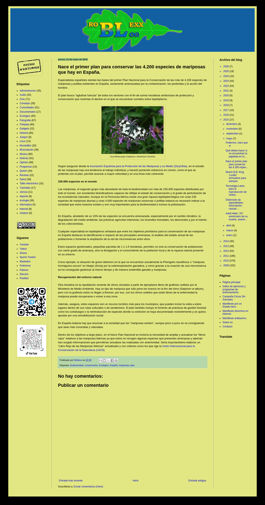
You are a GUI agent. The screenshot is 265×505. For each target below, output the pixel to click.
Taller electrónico (29, 183)
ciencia (23, 191)
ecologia (24, 200)
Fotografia (25, 120)
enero (229, 235)
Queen (23, 170)
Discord (24, 274)
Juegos (24, 137)
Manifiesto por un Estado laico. (232, 305)
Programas (26, 166)
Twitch (23, 248)
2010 (226, 260)
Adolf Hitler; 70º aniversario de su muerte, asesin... (237, 216)
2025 (226, 71)
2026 (226, 66)
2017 (226, 110)
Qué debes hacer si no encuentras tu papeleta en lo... (236, 153)
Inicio (136, 480)
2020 (226, 95)
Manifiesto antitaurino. (235, 318)
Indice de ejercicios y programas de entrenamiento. (234, 289)
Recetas (24, 175)
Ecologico (104, 365)
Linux (23, 141)
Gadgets (24, 128)
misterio (24, 213)
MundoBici (25, 145)
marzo (230, 230)
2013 (226, 246)
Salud (23, 179)
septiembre (232, 133)
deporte (24, 196)
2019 (226, 100)
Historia (24, 132)
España (114, 365)
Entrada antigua (197, 480)
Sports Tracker (28, 257)
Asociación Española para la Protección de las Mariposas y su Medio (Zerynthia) (138, 166)
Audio (23, 94)
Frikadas (24, 124)
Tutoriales (25, 187)
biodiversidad (76, 365)
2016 (226, 114)
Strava (23, 253)
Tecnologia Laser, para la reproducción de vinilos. (236, 190)
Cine (22, 99)
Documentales (28, 111)
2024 (226, 76)
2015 (226, 119)
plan (132, 365)
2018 (226, 105)
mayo (229, 138)
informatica (26, 204)
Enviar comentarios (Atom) (88, 486)
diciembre (232, 124)
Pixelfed (24, 278)
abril (229, 225)
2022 (226, 85)
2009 (226, 265)
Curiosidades (27, 107)
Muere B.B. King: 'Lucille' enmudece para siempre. (236, 176)
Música (24, 154)
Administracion (28, 90)
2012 (226, 250)
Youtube (24, 244)
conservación (91, 365)
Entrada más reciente (71, 480)
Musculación (27, 149)
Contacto (227, 326)
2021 (226, 90)
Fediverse (25, 265)
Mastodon (25, 261)
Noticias (24, 158)
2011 (226, 255)
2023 (226, 81)
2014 (226, 241)
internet (24, 208)
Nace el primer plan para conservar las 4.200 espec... (237, 164)
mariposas (124, 365)
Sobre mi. (228, 322)
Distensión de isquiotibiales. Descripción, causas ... (235, 204)
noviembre (232, 128)
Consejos (25, 103)
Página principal (231, 282)
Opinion (24, 162)
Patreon (24, 270)
